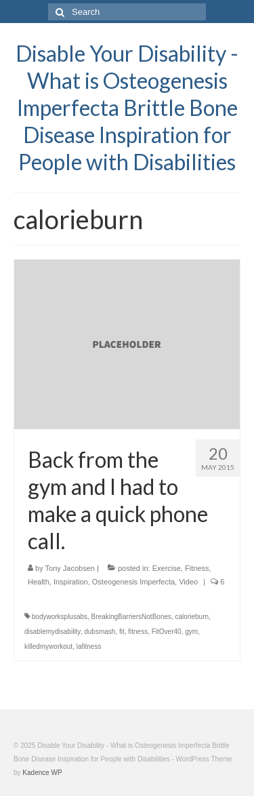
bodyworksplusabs (59, 616)
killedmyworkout (48, 646)
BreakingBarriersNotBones (131, 616)
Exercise (166, 568)
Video (188, 582)
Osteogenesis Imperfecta (133, 582)
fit (122, 631)
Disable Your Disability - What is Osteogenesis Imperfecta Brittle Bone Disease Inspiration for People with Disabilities (127, 107)
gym (191, 631)
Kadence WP (42, 772)
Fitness (197, 568)
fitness (138, 631)
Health (38, 582)
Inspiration (71, 582)
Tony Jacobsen (70, 568)
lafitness (89, 646)
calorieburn (192, 616)
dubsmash (99, 631)
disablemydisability (52, 631)
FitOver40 (167, 631)
